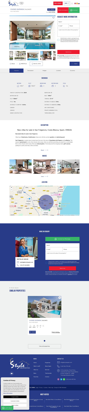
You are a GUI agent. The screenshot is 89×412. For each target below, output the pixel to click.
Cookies (45, 387)
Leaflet (58, 215)
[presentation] (65, 46)
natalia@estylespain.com (25, 262)
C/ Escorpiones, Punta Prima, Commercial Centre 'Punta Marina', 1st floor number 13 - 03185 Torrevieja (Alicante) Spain (69, 373)
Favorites (36, 377)
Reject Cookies (15, 405)
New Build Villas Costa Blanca (71, 406)
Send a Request (58, 3)
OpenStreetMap (67, 215)
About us (36, 370)
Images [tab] (44, 70)
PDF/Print (23, 63)
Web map (50, 387)
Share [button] (12, 63)
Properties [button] (47, 362)
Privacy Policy (58, 262)
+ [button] (11, 188)
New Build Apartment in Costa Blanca (71, 400)
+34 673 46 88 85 (23, 265)
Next (54, 32)
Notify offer (36, 63)
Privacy (41, 387)
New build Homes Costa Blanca (36, 406)
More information (7, 393)
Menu (67, 3)
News (35, 373)
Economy (72, 70)
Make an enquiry (63, 10)
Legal (37, 387)
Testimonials (48, 373)
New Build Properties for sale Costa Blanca (53, 407)
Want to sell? (37, 366)
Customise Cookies (15, 401)
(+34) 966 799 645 (65, 366)
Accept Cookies (15, 397)
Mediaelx (64, 387)
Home (35, 362)
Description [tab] (30, 70)
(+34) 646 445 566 (71, 379)
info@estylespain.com (66, 362)
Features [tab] (16, 70)
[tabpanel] (44, 315)
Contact (47, 377)
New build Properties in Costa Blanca (35, 400)
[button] (44, 176)
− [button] (11, 190)
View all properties (44, 346)
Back (74, 63)
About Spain (48, 366)
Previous (10, 32)
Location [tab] (58, 70)
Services (47, 370)
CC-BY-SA (77, 215)
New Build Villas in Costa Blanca (53, 400)
